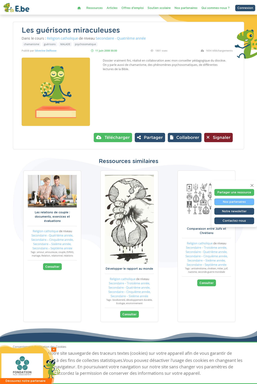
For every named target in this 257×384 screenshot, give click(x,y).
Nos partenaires (186, 8)
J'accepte (21, 354)
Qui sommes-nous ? (215, 8)
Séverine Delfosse (45, 50)
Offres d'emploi (132, 8)
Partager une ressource (234, 192)
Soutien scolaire (159, 8)
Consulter (52, 267)
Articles (112, 8)
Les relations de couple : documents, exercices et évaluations (52, 216)
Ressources (94, 8)
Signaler (218, 137)
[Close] (252, 185)
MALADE (65, 44)
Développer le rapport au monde (129, 268)
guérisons (50, 44)
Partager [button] (150, 137)
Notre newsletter (234, 211)
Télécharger (113, 137)
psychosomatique (85, 44)
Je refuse (38, 354)
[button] (184, 137)
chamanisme (31, 44)
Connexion (245, 8)
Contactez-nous (234, 220)
